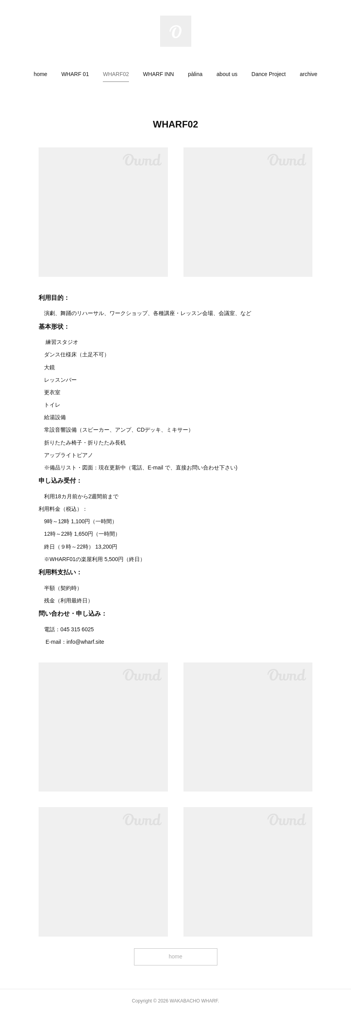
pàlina (195, 74)
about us (227, 74)
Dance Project (269, 74)
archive (308, 74)
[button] (40, 74)
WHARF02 (116, 74)
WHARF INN (158, 74)
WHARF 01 (75, 74)
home (40, 74)
